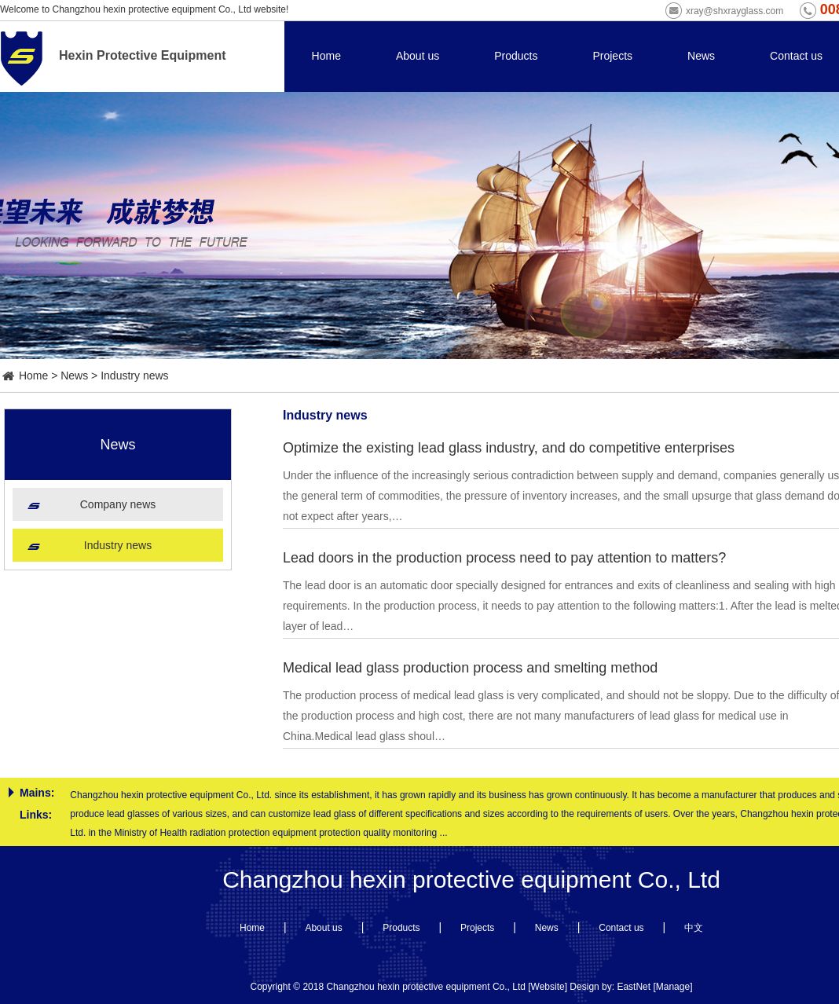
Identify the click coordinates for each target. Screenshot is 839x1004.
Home (326, 55)
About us (417, 55)
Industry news (134, 375)
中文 (693, 927)
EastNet (633, 986)
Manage (673, 986)
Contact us (796, 55)
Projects (612, 55)
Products (515, 55)
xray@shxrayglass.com (734, 10)
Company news (118, 504)
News (701, 55)
